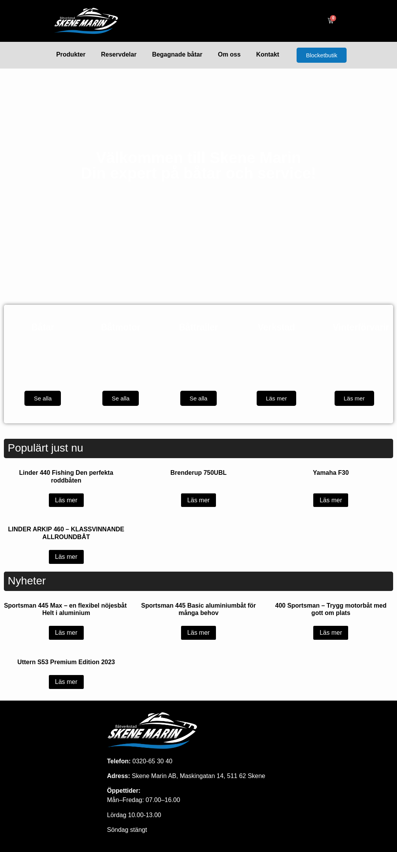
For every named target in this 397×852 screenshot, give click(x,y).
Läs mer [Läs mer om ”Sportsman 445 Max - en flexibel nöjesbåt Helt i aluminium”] (66, 632)
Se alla (43, 398)
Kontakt (268, 54)
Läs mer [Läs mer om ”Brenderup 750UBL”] (198, 500)
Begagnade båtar (177, 54)
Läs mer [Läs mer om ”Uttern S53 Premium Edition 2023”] (66, 682)
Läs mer (276, 398)
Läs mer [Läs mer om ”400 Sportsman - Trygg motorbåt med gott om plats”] (330, 632)
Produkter (71, 54)
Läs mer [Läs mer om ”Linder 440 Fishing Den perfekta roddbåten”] (66, 500)
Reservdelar (119, 54)
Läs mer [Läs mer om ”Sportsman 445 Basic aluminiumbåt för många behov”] (198, 632)
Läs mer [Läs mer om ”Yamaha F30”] (330, 500)
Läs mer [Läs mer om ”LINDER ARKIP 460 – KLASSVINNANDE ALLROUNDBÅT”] (66, 556)
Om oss (229, 54)
